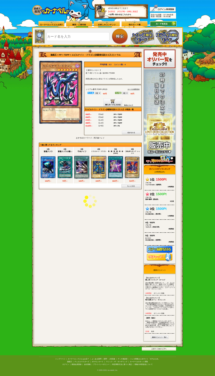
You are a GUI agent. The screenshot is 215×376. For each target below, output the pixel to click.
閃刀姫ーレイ (99, 138)
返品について (128, 105)
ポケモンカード (97, 362)
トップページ (60, 359)
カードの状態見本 (134, 89)
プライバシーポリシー (101, 364)
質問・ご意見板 (109, 359)
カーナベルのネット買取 (139, 362)
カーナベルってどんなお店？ (78, 359)
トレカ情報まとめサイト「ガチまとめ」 (145, 359)
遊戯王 (53, 55)
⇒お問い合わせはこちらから (119, 14)
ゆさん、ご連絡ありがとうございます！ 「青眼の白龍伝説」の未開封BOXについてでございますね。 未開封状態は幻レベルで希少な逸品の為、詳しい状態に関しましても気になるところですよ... (160, 322)
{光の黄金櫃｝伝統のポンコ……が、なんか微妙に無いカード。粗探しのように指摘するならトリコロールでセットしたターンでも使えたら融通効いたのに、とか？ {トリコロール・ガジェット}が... (160, 283)
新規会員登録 (76, 364)
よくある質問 (96, 359)
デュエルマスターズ (81, 362)
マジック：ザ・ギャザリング (116, 362)
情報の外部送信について (144, 364)
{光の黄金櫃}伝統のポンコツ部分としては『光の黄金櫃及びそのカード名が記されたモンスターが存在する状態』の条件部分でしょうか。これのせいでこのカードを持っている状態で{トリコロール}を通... (160, 303)
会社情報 (87, 364)
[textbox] (78, 36)
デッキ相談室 (123, 359)
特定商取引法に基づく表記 (122, 364)
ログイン (65, 364)
